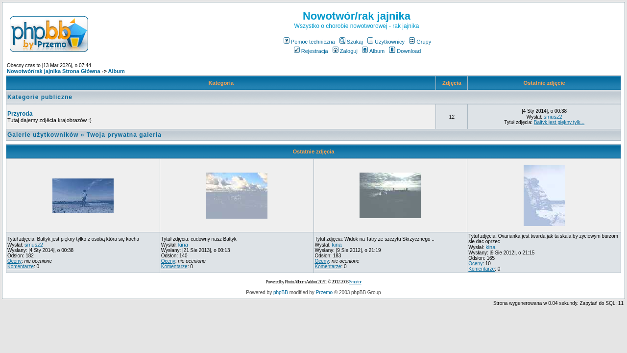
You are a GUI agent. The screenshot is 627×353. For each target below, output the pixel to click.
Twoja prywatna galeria (124, 134)
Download (405, 51)
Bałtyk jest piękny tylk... (559, 122)
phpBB (280, 292)
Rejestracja (311, 51)
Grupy (420, 42)
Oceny (14, 261)
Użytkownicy (386, 42)
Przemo (324, 292)
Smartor (355, 281)
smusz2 (553, 117)
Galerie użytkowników (42, 134)
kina (183, 245)
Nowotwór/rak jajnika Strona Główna (53, 71)
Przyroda (19, 113)
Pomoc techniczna (309, 42)
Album (373, 51)
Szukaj (351, 42)
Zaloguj (345, 51)
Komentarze (20, 266)
